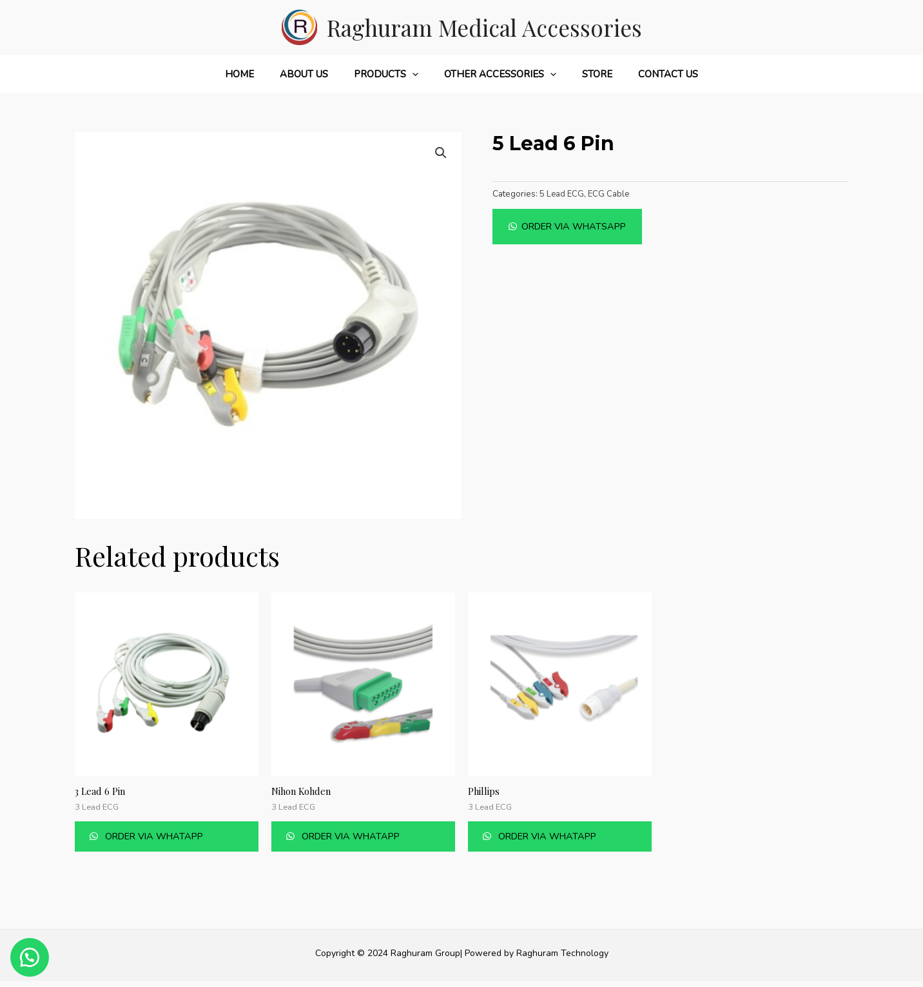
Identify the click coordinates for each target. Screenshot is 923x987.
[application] (415, 74)
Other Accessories (497, 74)
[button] (570, 226)
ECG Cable (610, 194)
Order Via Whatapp (167, 839)
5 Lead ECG (562, 194)
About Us (313, 74)
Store (587, 74)
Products (389, 74)
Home (255, 74)
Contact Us (652, 74)
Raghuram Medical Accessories (484, 27)
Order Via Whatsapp (577, 226)
